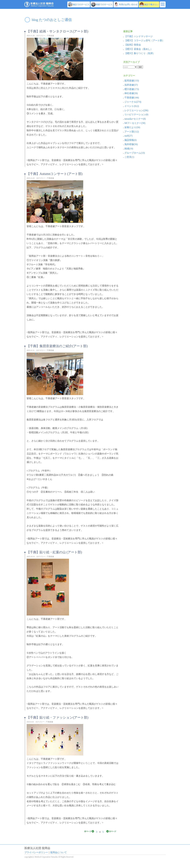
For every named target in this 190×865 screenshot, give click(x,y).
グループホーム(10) (134, 153)
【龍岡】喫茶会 (132, 45)
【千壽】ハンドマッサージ (138, 36)
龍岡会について (58, 852)
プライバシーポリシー (36, 852)
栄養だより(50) (131, 127)
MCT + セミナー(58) (134, 123)
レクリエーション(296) (135, 110)
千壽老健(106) (131, 97)
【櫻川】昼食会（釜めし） (138, 49)
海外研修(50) (130, 144)
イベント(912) (131, 106)
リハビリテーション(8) (135, 114)
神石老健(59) (130, 93)
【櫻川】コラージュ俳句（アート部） (144, 40)
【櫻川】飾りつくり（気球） (139, 53)
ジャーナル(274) (132, 102)
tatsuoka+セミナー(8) (134, 119)
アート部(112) (131, 131)
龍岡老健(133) (131, 80)
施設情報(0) (130, 140)
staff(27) (127, 135)
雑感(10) (128, 148)
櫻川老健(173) (131, 89)
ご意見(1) (128, 157)
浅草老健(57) (130, 85)
